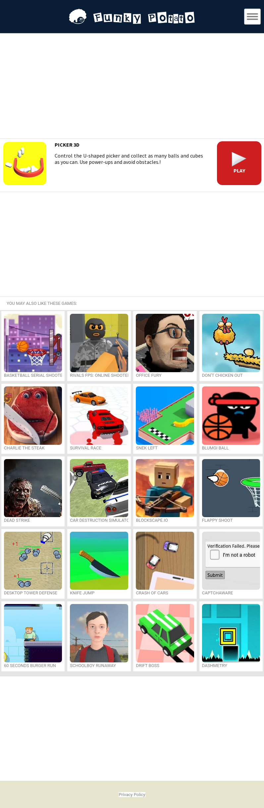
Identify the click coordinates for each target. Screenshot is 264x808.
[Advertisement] (132, 86)
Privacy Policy (132, 794)
